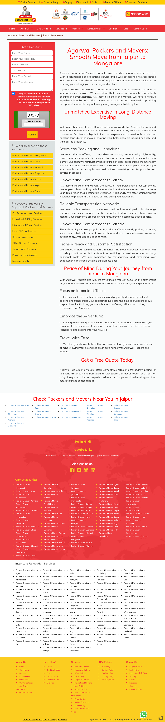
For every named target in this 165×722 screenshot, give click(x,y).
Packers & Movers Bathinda (27, 527)
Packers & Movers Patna (108, 494)
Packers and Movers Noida (26, 179)
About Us (24, 28)
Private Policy (50, 719)
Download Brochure (136, 2)
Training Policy (108, 680)
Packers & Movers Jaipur (53, 546)
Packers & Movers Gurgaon (55, 523)
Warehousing (79, 705)
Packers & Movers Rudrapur (110, 520)
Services (59, 28)
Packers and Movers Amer (18, 405)
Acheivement (24, 676)
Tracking (81, 2)
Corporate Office (135, 667)
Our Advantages (26, 683)
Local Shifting (80, 686)
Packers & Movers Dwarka (137, 536)
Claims (94, 2)
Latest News (24, 680)
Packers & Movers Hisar (136, 517)
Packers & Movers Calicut (136, 527)
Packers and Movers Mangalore (29, 155)
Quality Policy (107, 673)
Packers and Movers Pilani (45, 417)
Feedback (133, 683)
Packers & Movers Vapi (135, 494)
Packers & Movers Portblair (109, 504)
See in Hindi (82, 441)
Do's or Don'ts (52, 676)
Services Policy (108, 670)
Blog (126, 28)
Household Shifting (82, 670)
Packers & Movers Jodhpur (81, 504)
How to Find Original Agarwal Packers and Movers (98, 455)
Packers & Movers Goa (53, 514)
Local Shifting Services (24, 231)
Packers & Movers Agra (25, 491)
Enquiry (67, 2)
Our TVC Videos (26, 692)
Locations (114, 28)
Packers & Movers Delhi (53, 491)
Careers (132, 686)
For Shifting (134, 670)
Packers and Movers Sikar (71, 417)
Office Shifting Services (24, 243)
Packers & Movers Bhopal (26, 530)
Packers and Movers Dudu (71, 411)
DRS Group (42, 28)
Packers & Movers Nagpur (109, 488)
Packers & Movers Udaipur (136, 485)
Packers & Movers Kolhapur (82, 514)
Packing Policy (107, 676)
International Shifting (83, 683)
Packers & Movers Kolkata (81, 510)
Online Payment (27, 2)
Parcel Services (80, 699)
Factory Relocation (81, 702)
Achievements (94, 28)
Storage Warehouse (23, 237)
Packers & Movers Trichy (108, 530)
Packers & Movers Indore (53, 539)
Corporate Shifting (81, 680)
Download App (49, 2)
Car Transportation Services (27, 213)
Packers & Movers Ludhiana (82, 530)
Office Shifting (80, 673)
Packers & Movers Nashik (109, 491)
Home (12, 28)
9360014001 (137, 14)
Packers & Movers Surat (108, 527)
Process (76, 28)
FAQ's (49, 667)
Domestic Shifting (81, 667)
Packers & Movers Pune (108, 507)
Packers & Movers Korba (81, 517)
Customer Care (53, 680)
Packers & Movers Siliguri (109, 523)
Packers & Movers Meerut (81, 543)
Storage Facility (20, 260)
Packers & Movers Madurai (82, 533)
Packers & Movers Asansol (27, 510)
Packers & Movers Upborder (137, 488)
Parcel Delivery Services (24, 254)
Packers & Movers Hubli (53, 536)
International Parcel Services (27, 225)
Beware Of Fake (112, 2)
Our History (24, 670)
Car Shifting (79, 676)
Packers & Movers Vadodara (137, 491)
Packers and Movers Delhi (26, 161)
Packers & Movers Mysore (109, 485)
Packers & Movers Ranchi (109, 517)
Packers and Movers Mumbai (27, 167)
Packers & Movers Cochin (26, 556)
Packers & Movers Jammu (54, 549)
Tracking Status (53, 670)
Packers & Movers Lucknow (82, 527)
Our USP (23, 673)
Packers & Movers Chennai (27, 546)
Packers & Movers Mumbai (82, 546)
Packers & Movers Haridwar (137, 514)
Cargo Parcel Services (24, 249)
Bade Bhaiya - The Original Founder (60, 455)
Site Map (50, 683)
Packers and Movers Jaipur (26, 185)
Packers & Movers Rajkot (109, 514)
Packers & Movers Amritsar (27, 501)
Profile (21, 667)
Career (49, 673)
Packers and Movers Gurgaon (28, 173)
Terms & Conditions (32, 719)
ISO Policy (106, 667)
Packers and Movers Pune (26, 191)
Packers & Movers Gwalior (54, 533)
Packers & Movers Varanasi (137, 498)
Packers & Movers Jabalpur (54, 543)
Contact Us (138, 28)
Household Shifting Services (27, 219)
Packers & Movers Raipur (109, 510)
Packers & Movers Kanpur (81, 507)
